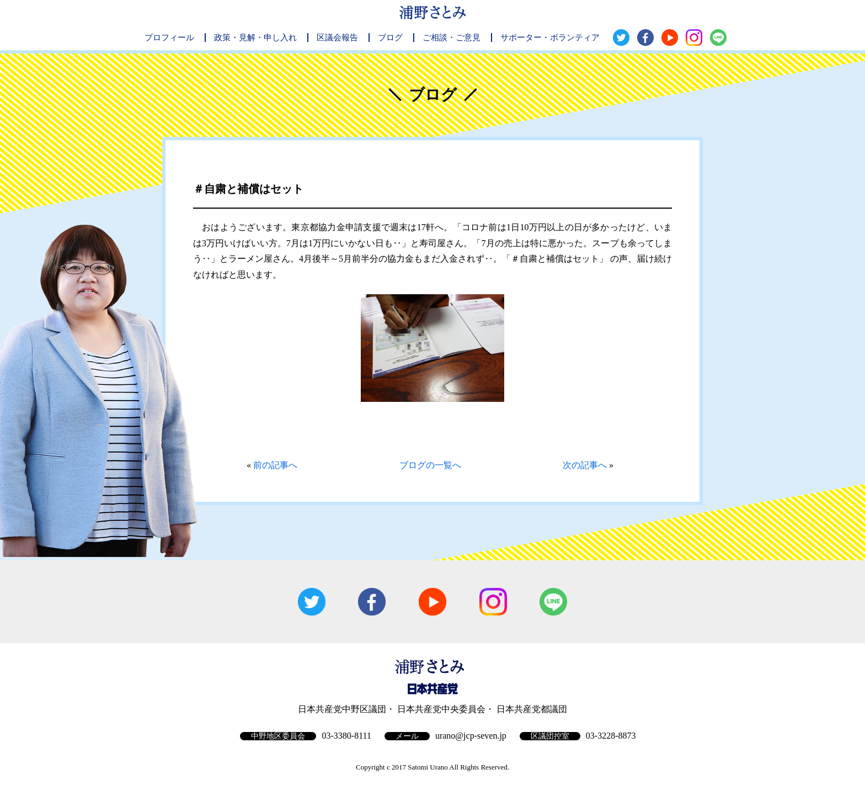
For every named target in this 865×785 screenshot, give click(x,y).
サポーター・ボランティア (550, 37)
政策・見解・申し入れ (255, 37)
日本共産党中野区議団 (342, 709)
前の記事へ (275, 465)
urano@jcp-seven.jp (470, 735)
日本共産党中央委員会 (441, 709)
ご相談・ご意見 (451, 37)
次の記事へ (585, 465)
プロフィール (169, 37)
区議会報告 (337, 37)
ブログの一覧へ (430, 465)
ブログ (390, 37)
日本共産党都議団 (531, 709)
